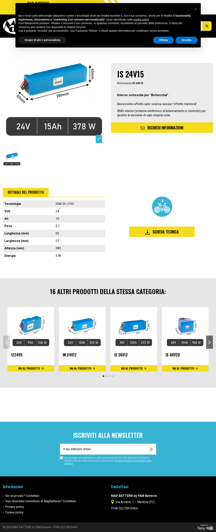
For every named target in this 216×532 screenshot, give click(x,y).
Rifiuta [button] (163, 40)
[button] (196, 9)
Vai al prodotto (29, 368)
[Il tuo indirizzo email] (103, 449)
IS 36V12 (121, 355)
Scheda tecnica (162, 232)
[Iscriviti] (151, 449)
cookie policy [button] (141, 19)
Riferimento (124, 83)
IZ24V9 (16, 355)
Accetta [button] (186, 40)
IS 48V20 (173, 355)
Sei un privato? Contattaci (22, 496)
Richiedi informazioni (162, 128)
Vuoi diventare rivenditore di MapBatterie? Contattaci (40, 501)
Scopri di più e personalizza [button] (42, 40)
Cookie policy (14, 512)
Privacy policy (14, 507)
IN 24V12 (70, 355)
